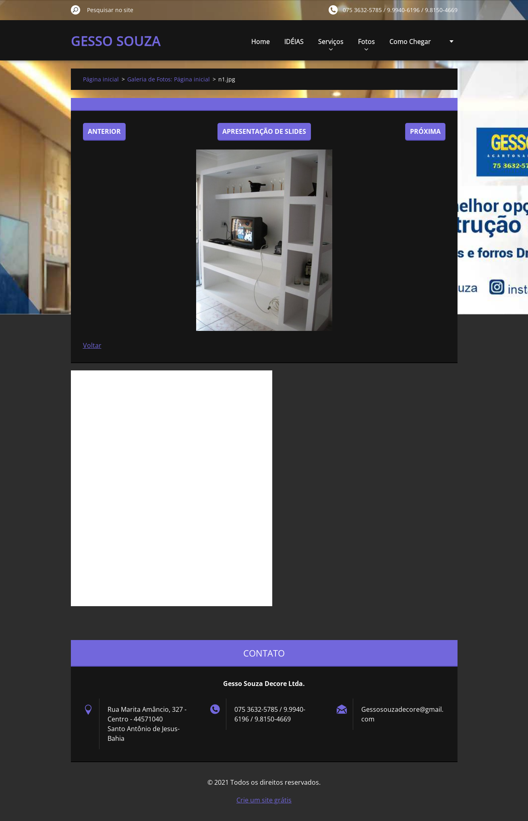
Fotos (366, 43)
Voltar (92, 345)
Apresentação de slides (264, 131)
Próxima (425, 131)
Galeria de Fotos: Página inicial (168, 79)
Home (260, 41)
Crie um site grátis (264, 800)
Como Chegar (410, 41)
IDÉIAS (294, 41)
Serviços (331, 43)
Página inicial (101, 79)
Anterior (104, 131)
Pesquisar (76, 9)
